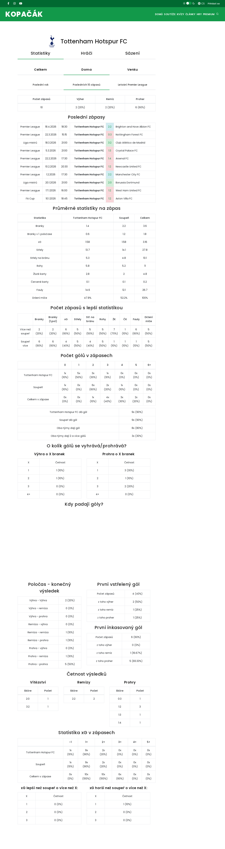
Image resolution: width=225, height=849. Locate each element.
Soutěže (156, 14)
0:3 (110, 135)
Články (183, 14)
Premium (207, 14)
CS (201, 3)
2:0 (110, 183)
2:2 (109, 127)
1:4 (109, 159)
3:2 (109, 143)
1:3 (109, 151)
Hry (194, 14)
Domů (142, 14)
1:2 (109, 167)
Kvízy (169, 14)
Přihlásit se (214, 3)
